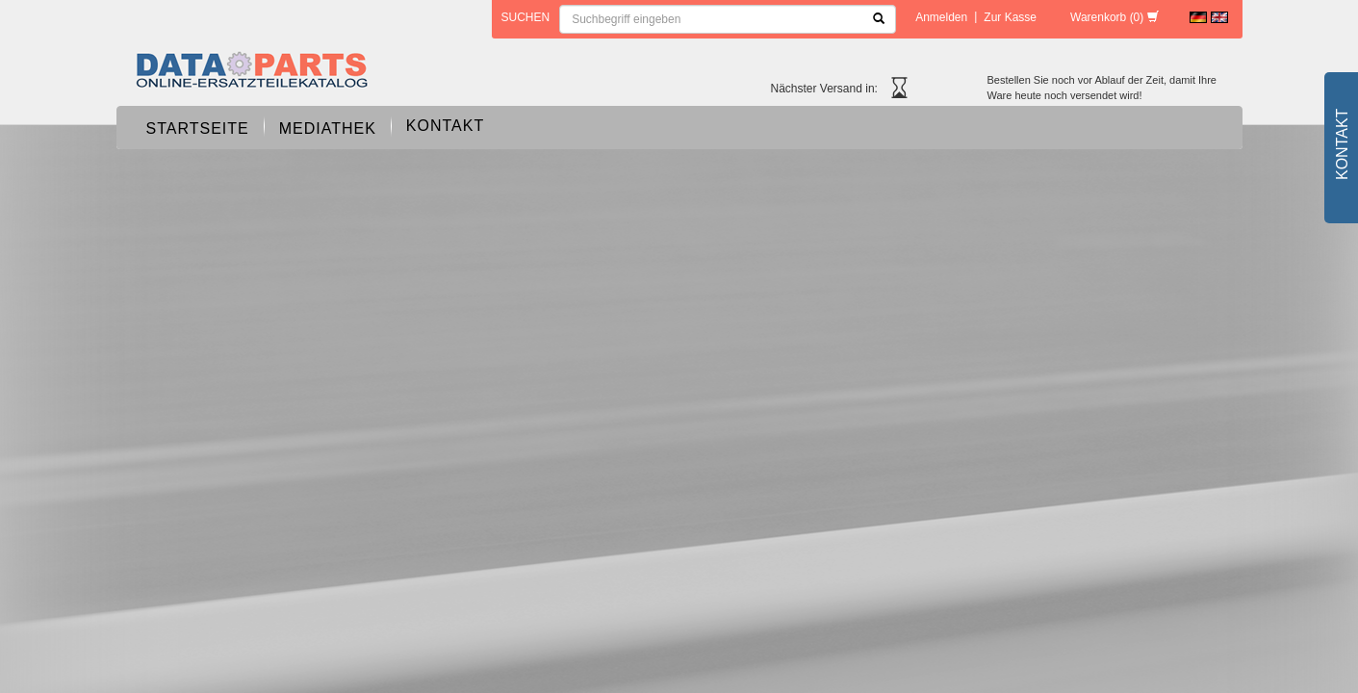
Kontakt (445, 125)
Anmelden (941, 17)
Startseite (197, 128)
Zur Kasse (1010, 17)
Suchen (526, 17)
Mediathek (327, 128)
